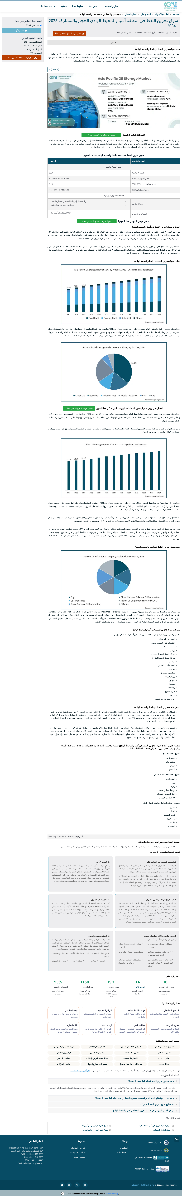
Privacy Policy (112, 1193)
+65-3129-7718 (36, 1160)
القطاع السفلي (131, 14)
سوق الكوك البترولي (161, 1130)
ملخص (113, 42)
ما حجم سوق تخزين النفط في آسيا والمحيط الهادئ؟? (153, 1081)
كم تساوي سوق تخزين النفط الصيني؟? (159, 1104)
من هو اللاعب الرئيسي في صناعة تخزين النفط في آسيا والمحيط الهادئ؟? (144, 1110)
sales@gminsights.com (33, 1163)
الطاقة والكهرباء (162, 14)
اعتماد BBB (140, 987)
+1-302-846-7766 (35, 1157)
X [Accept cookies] (62, 1193)
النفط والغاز (146, 14)
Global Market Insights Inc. (143, 1185)
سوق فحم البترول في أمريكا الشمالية (154, 1125)
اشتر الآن (21, 30)
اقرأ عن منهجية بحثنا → (80, 1070)
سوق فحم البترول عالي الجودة (95, 1130)
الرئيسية (176, 14)
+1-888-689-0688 (35, 1154)
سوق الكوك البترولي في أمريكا (95, 1125)
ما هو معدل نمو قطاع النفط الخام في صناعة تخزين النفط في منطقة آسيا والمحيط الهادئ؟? (137, 1098)
